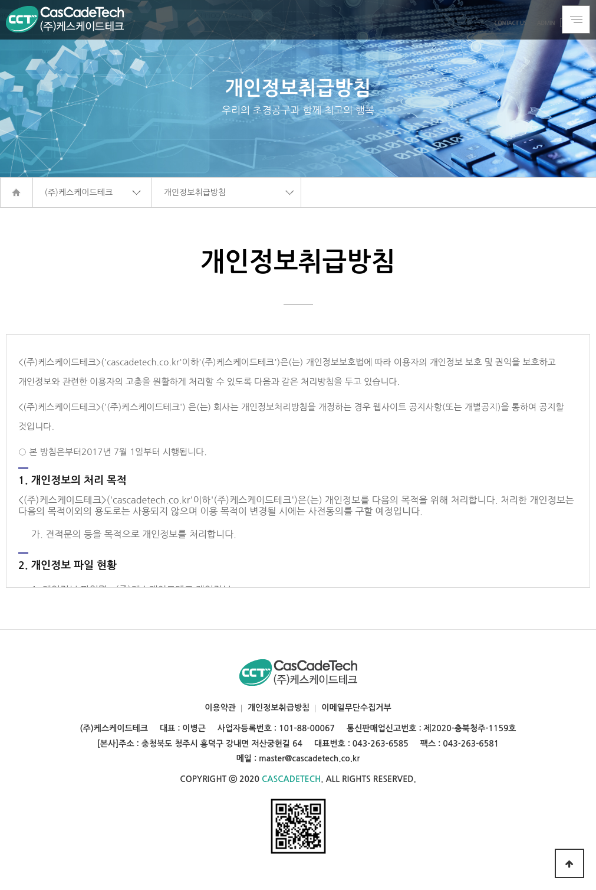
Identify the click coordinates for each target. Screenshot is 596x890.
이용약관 (220, 708)
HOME (16, 192)
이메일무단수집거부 (356, 708)
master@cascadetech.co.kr (309, 758)
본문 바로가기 (0, 0)
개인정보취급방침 (278, 708)
